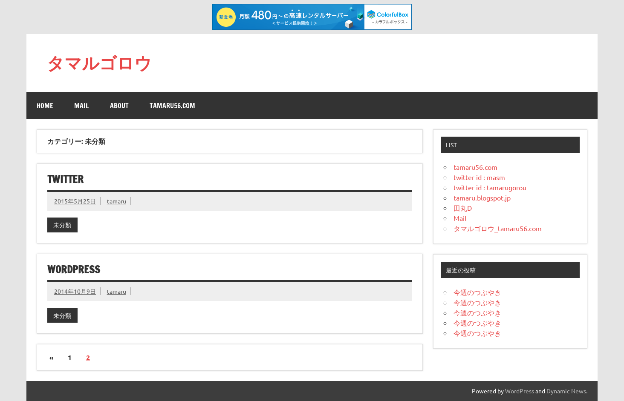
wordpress (73, 269)
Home (45, 105)
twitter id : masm (479, 177)
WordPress (519, 391)
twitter (65, 179)
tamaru (116, 201)
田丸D (463, 207)
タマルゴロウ (99, 63)
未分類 (62, 225)
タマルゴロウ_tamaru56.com (498, 228)
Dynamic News (566, 391)
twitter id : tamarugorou (490, 187)
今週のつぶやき (477, 292)
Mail (81, 105)
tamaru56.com (172, 105)
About (119, 105)
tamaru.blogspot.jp (482, 197)
